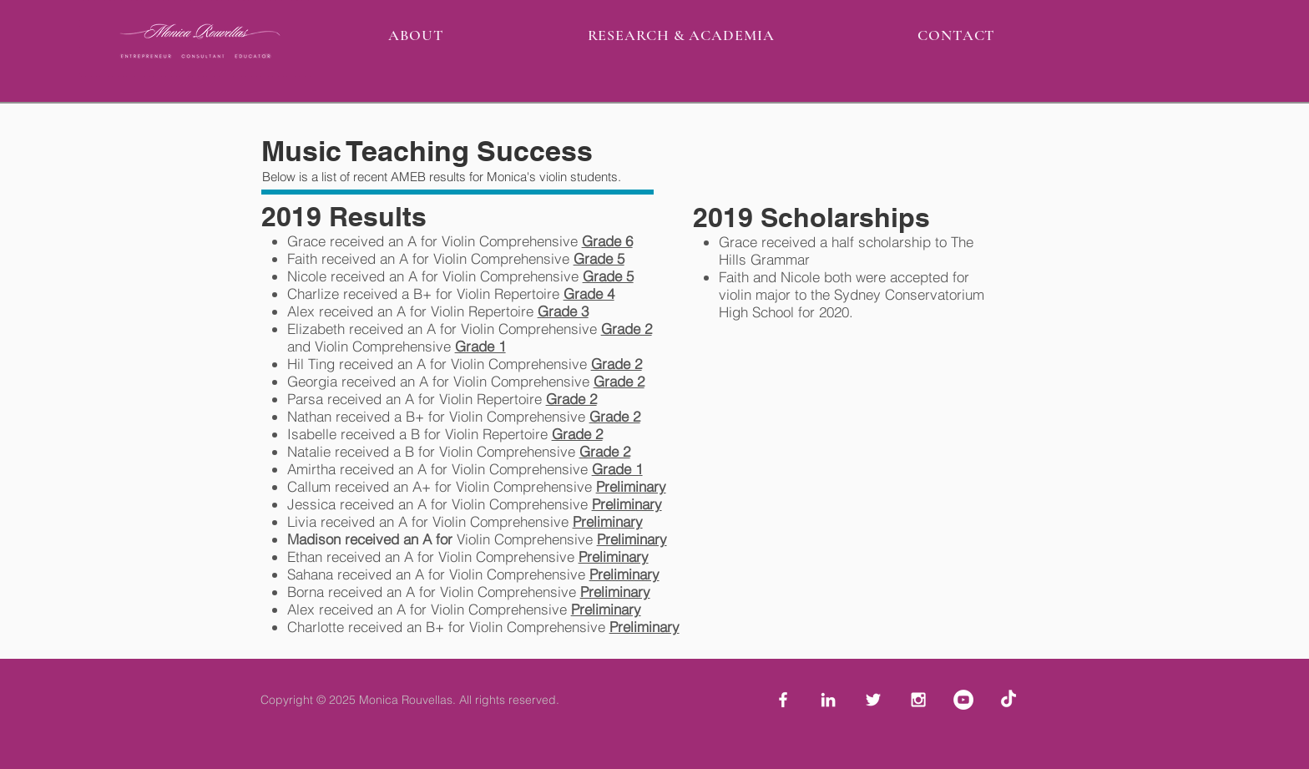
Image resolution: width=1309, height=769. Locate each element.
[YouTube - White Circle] (963, 700)
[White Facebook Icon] (783, 700)
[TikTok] (1008, 700)
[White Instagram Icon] (918, 700)
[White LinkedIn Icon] (828, 700)
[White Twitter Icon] (873, 700)
